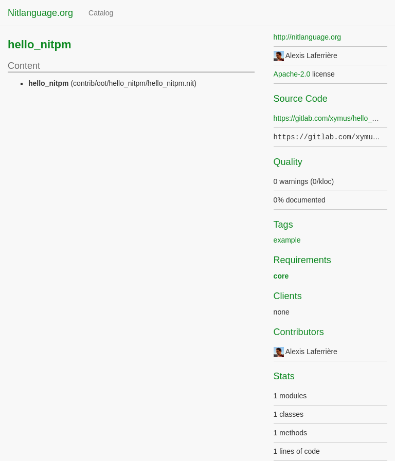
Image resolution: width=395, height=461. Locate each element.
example (287, 240)
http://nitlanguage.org (308, 37)
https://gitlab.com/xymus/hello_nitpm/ (333, 118)
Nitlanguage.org (40, 13)
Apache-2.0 (292, 74)
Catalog (100, 13)
